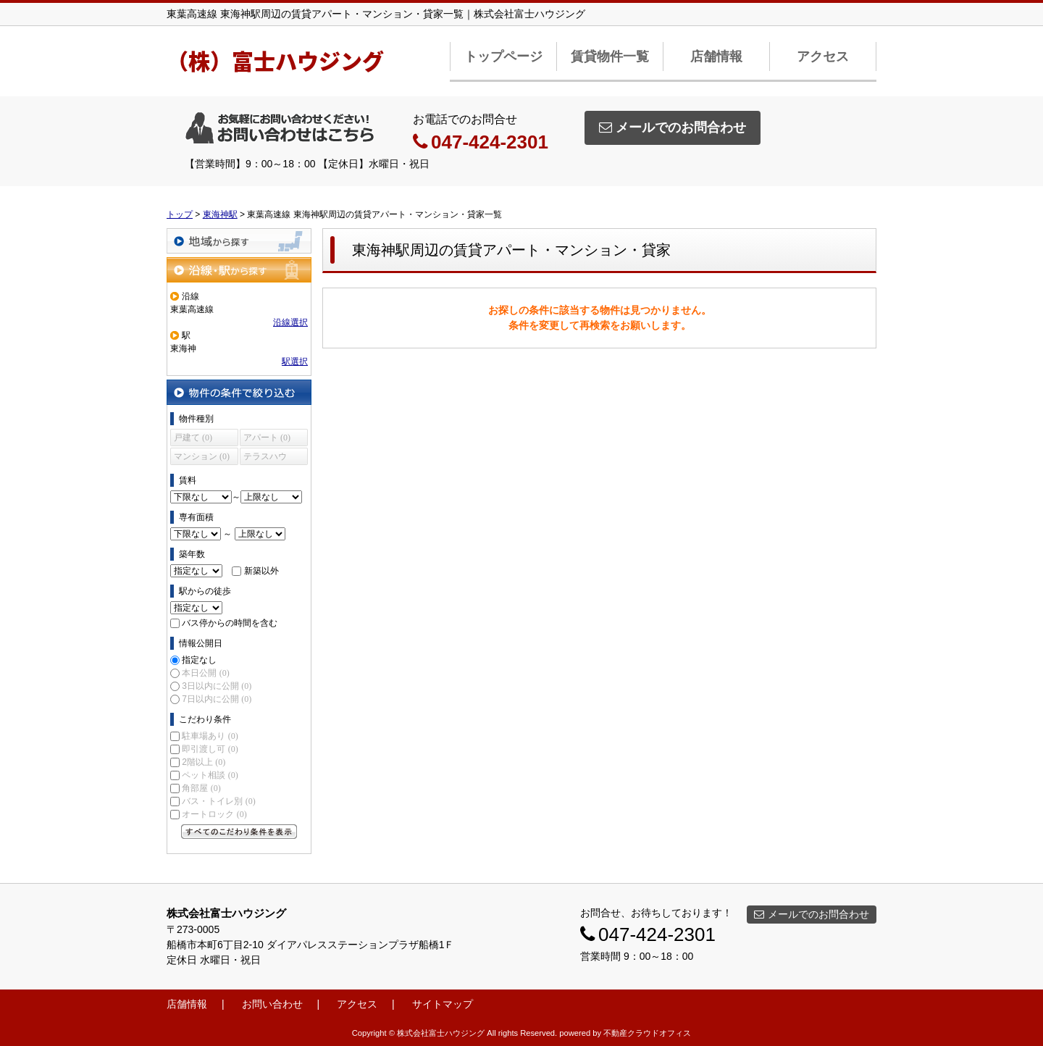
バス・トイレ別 (218, 801)
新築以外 (261, 571)
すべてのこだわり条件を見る (239, 831)
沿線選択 (290, 322)
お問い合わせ (272, 1004)
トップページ (503, 56)
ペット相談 (210, 775)
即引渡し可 (210, 749)
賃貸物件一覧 (610, 56)
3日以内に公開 (216, 686)
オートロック (214, 814)
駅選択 (295, 361)
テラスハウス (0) (265, 458)
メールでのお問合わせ (672, 127)
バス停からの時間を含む (229, 623)
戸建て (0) (193, 437)
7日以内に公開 (216, 699)
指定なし (199, 660)
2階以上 (203, 762)
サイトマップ (442, 1004)
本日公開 (205, 673)
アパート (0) (266, 437)
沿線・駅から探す (239, 270)
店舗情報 (716, 56)
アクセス (823, 56)
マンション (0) (202, 456)
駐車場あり (210, 736)
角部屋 (201, 788)
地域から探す (239, 241)
